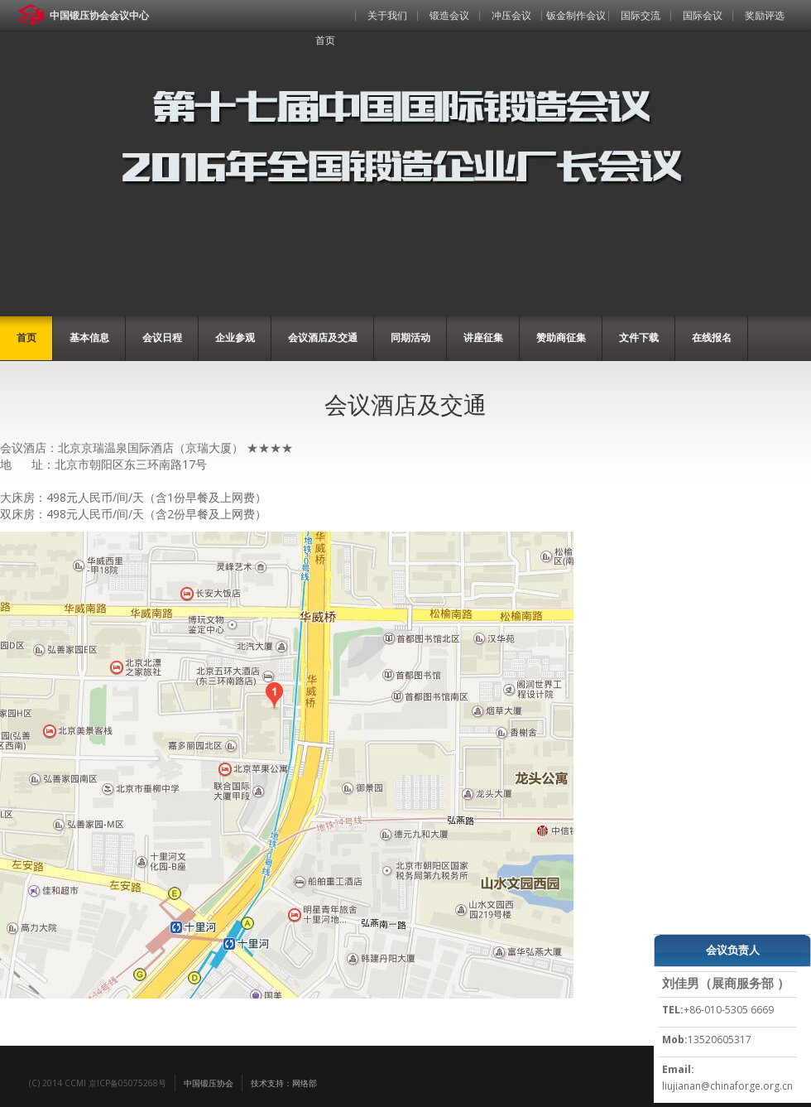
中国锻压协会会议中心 (99, 15)
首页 (325, 40)
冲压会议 (511, 15)
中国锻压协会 (208, 1083)
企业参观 (235, 337)
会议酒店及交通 (323, 337)
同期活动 (410, 337)
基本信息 (89, 337)
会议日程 (162, 337)
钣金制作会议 (576, 15)
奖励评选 (765, 15)
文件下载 (639, 337)
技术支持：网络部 (284, 1083)
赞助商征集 (561, 337)
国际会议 (702, 15)
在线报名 (712, 337)
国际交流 (640, 15)
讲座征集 (483, 337)
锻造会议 (449, 15)
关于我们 (387, 15)
